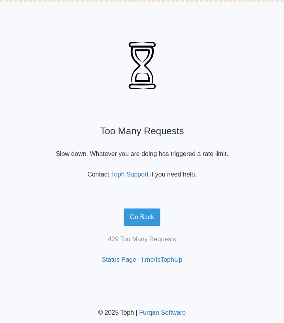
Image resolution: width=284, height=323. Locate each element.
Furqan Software (162, 312)
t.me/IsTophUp (161, 259)
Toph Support (130, 174)
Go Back (142, 217)
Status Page (119, 259)
